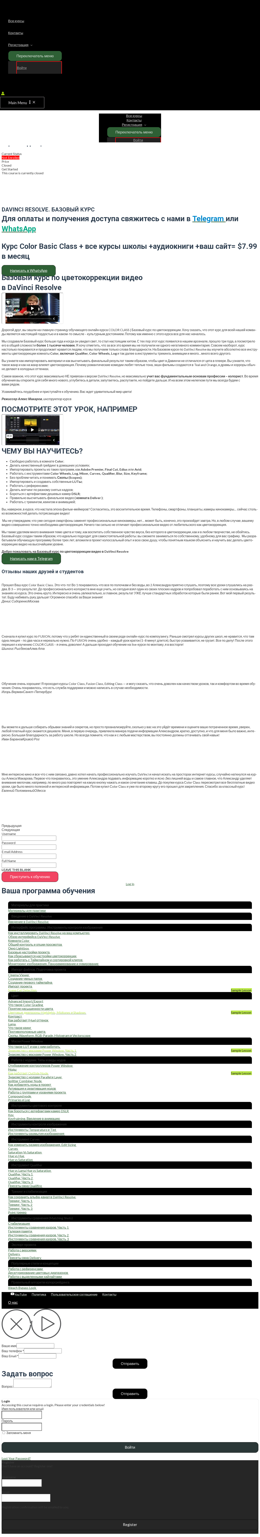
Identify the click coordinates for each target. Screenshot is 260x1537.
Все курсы (16, 21)
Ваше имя (9, 1346)
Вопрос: (7, 1386)
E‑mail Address (12, 852)
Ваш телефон (13, 1351)
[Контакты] (109, 1294)
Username (9, 834)
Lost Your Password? (16, 1458)
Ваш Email (10, 1356)
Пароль (7, 1421)
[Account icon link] (3, 94)
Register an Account (16, 1470)
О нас (13, 1302)
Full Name (9, 861)
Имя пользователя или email (22, 1409)
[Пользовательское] (74, 1294)
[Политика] (39, 1294)
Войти (22, 68)
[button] (29, 270)
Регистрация (18, 45)
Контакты (15, 33)
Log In (130, 884)
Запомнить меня (16, 1433)
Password (8, 843)
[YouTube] (19, 1294)
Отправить (130, 1363)
